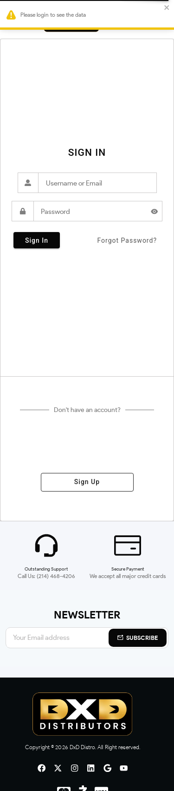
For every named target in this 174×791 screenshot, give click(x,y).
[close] (165, 8)
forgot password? (127, 240)
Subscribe (137, 637)
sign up (87, 482)
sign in (36, 240)
